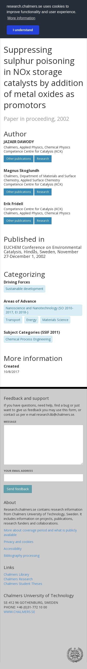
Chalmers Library (16, 574)
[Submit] (18, 489)
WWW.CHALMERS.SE (19, 612)
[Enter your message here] (43, 445)
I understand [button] (23, 30)
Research (43, 159)
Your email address (18, 470)
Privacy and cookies (18, 541)
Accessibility (13, 548)
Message (10, 421)
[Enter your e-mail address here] (43, 478)
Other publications (18, 159)
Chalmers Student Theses (23, 583)
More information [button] (21, 18)
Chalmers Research (18, 579)
